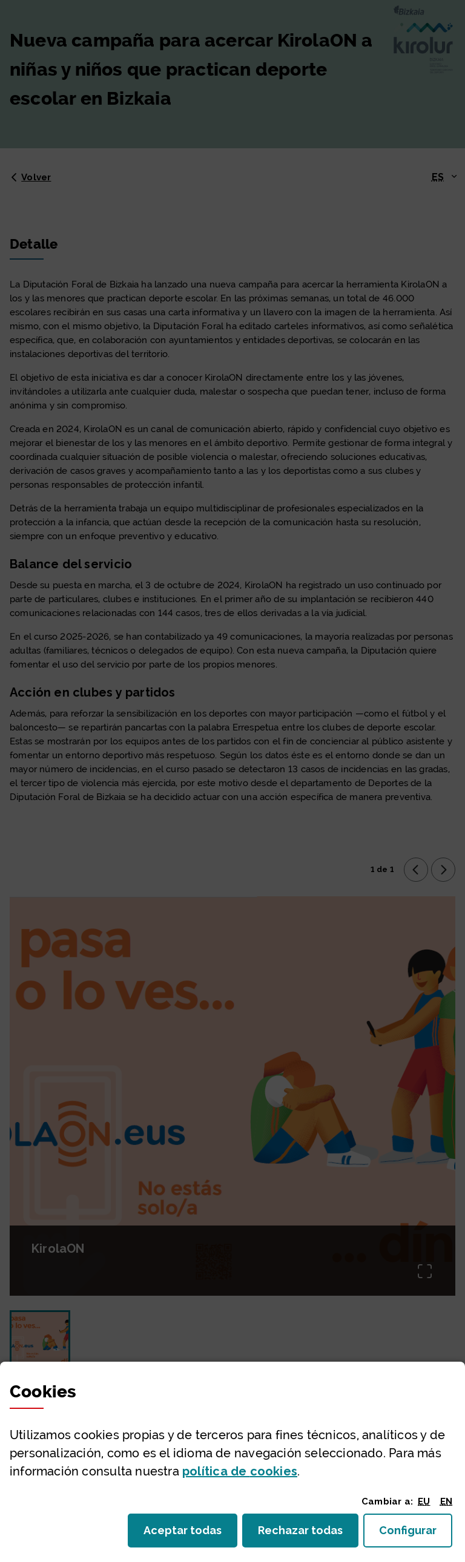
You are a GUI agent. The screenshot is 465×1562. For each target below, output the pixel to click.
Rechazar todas (308, 1534)
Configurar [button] (415, 1534)
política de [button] (239, 1471)
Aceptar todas (190, 1534)
